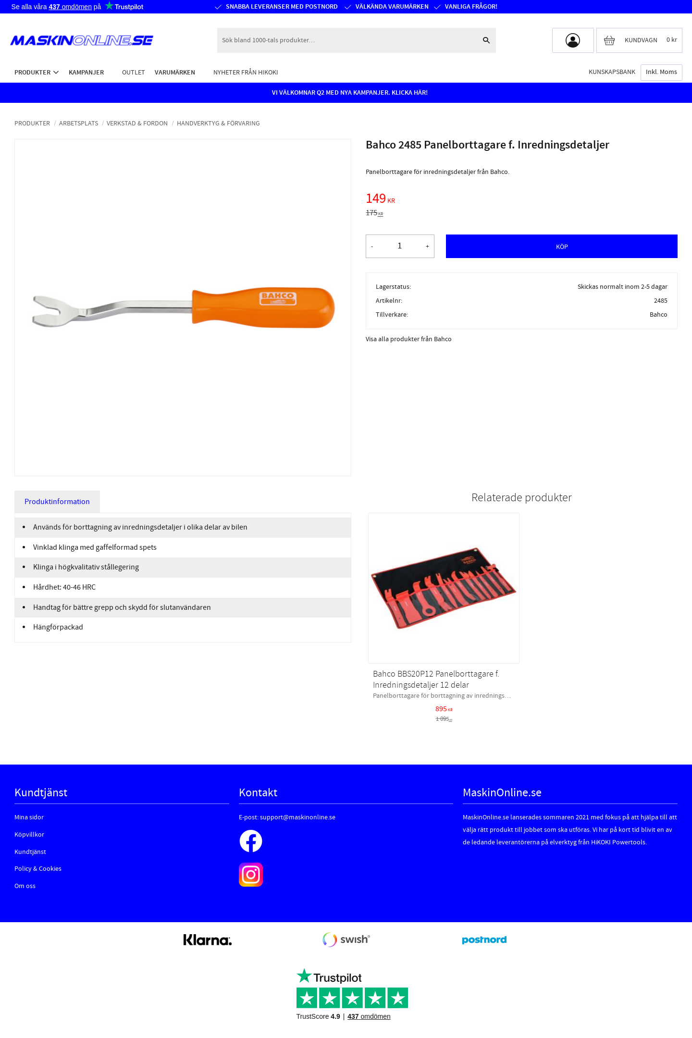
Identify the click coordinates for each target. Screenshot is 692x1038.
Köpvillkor (29, 834)
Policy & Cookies (38, 869)
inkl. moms (661, 72)
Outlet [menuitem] (133, 72)
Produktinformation (57, 502)
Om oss (25, 886)
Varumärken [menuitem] (175, 72)
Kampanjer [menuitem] (86, 72)
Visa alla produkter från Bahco (409, 339)
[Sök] (486, 40)
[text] (522, 200)
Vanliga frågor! (471, 6)
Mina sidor (29, 817)
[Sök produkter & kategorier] (347, 40)
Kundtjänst (30, 852)
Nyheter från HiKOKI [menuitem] (245, 72)
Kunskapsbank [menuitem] (612, 71)
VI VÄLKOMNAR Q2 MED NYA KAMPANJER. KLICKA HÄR (349, 92)
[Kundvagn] (639, 40)
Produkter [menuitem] (32, 72)
